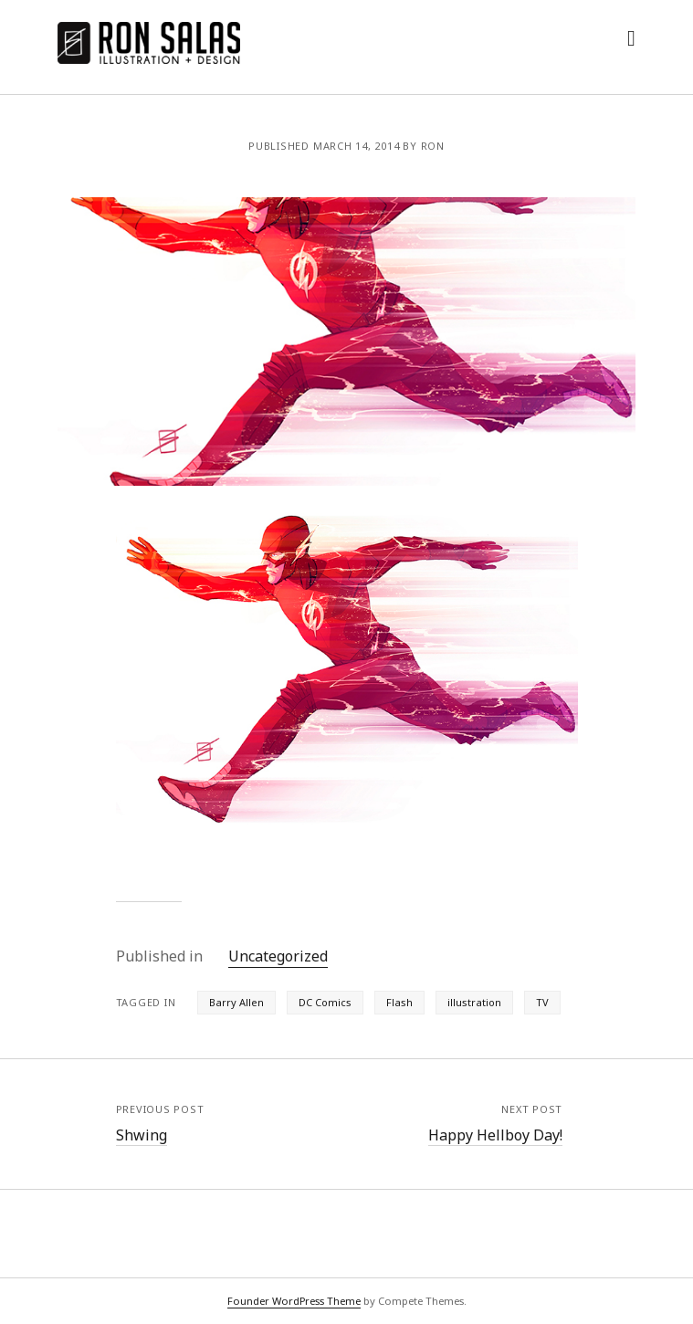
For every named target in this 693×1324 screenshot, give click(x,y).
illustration (474, 1002)
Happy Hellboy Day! (495, 1135)
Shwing (141, 1135)
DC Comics (325, 1002)
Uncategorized (278, 956)
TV (542, 1002)
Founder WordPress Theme (294, 1301)
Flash (399, 1002)
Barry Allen (236, 1002)
